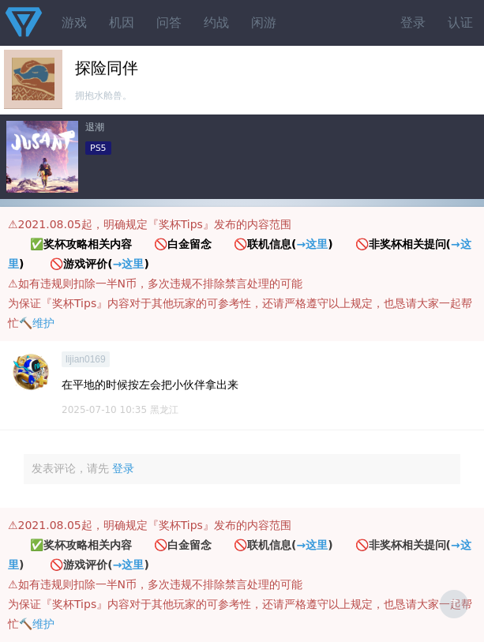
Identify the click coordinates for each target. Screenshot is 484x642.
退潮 (94, 127)
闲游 (263, 22)
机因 (121, 22)
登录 (413, 22)
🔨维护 (36, 323)
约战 (216, 22)
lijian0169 (86, 359)
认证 (460, 22)
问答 (169, 22)
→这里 (312, 244)
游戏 (74, 22)
